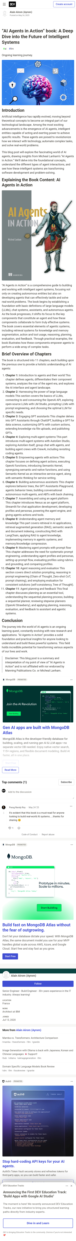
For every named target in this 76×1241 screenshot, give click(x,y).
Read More (10, 769)
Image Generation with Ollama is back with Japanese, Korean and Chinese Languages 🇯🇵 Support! (38, 1054)
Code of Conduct (30, 834)
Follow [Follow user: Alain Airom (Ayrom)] (38, 983)
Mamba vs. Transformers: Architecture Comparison (38, 1040)
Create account (64, 4)
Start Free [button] (10, 956)
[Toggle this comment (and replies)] (4, 812)
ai (4, 49)
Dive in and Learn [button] (38, 1223)
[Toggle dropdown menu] (71, 679)
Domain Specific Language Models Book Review (38, 1068)
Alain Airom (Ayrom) (21, 12)
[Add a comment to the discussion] (40, 794)
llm (11, 49)
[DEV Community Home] (12, 4)
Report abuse (48, 834)
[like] (11, 828)
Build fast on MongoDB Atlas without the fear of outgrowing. (36, 928)
